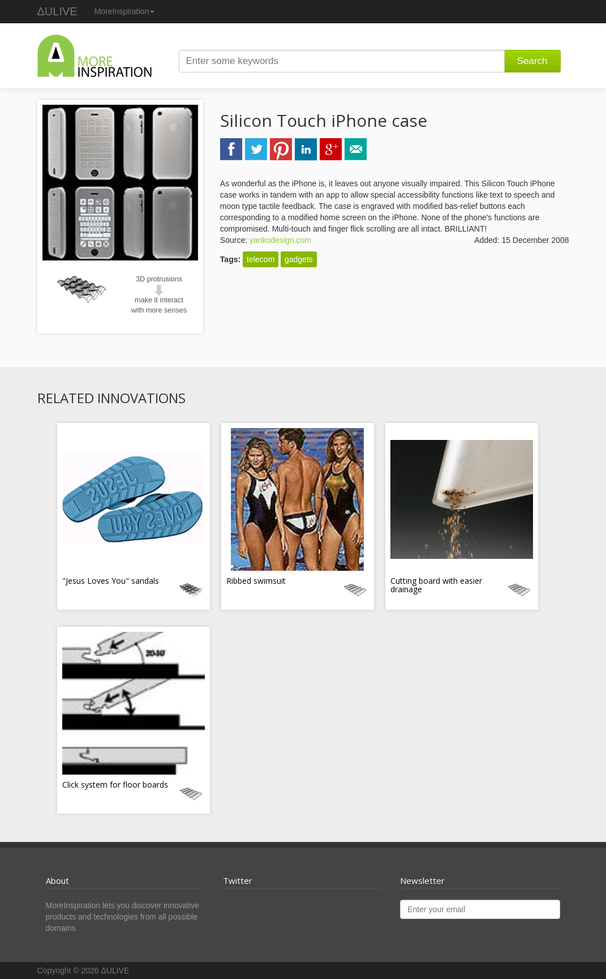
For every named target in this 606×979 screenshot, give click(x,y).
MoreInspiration (124, 11)
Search (532, 60)
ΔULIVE (57, 11)
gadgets (299, 259)
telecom (260, 259)
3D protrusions (159, 279)
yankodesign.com (280, 240)
